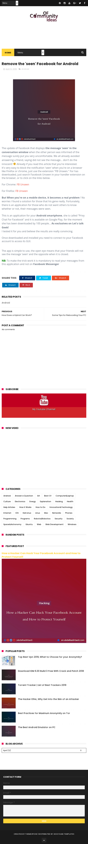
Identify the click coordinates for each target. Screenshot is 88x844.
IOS (17, 513)
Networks (56, 513)
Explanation (45, 501)
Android (25, 69)
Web (39, 524)
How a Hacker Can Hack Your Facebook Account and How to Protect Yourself (41, 555)
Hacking (59, 501)
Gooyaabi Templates (64, 834)
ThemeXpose (31, 834)
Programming (9, 518)
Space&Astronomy (12, 524)
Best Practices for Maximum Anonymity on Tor (44, 713)
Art (38, 495)
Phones (68, 513)
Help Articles (9, 507)
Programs (25, 518)
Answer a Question (24, 495)
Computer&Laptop (65, 495)
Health (70, 501)
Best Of (47, 495)
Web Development (54, 524)
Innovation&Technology (61, 507)
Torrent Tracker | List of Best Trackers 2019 (42, 685)
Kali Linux (27, 513)
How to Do (40, 507)
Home (8, 52)
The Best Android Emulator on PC (36, 727)
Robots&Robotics (42, 518)
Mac (46, 513)
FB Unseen (23, 184)
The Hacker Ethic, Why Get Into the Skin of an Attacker (48, 699)
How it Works (25, 507)
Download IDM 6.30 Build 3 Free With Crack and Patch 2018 (51, 671)
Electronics (20, 501)
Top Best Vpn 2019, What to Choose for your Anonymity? (50, 656)
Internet (7, 513)
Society (70, 518)
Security (58, 518)
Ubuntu (29, 524)
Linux (37, 513)
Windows (72, 524)
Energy (32, 501)
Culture (7, 501)
